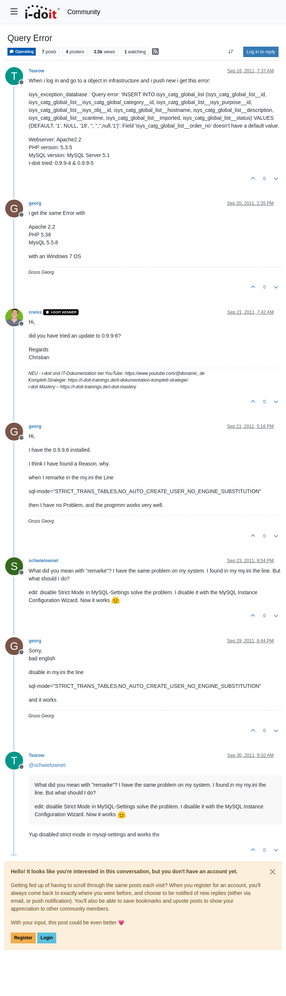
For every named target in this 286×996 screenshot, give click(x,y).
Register (23, 937)
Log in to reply (261, 51)
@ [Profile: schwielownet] (47, 765)
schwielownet (43, 560)
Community (84, 12)
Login (47, 937)
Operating (21, 51)
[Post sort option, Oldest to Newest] (231, 52)
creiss (35, 312)
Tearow (36, 70)
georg (35, 203)
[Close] (272, 872)
